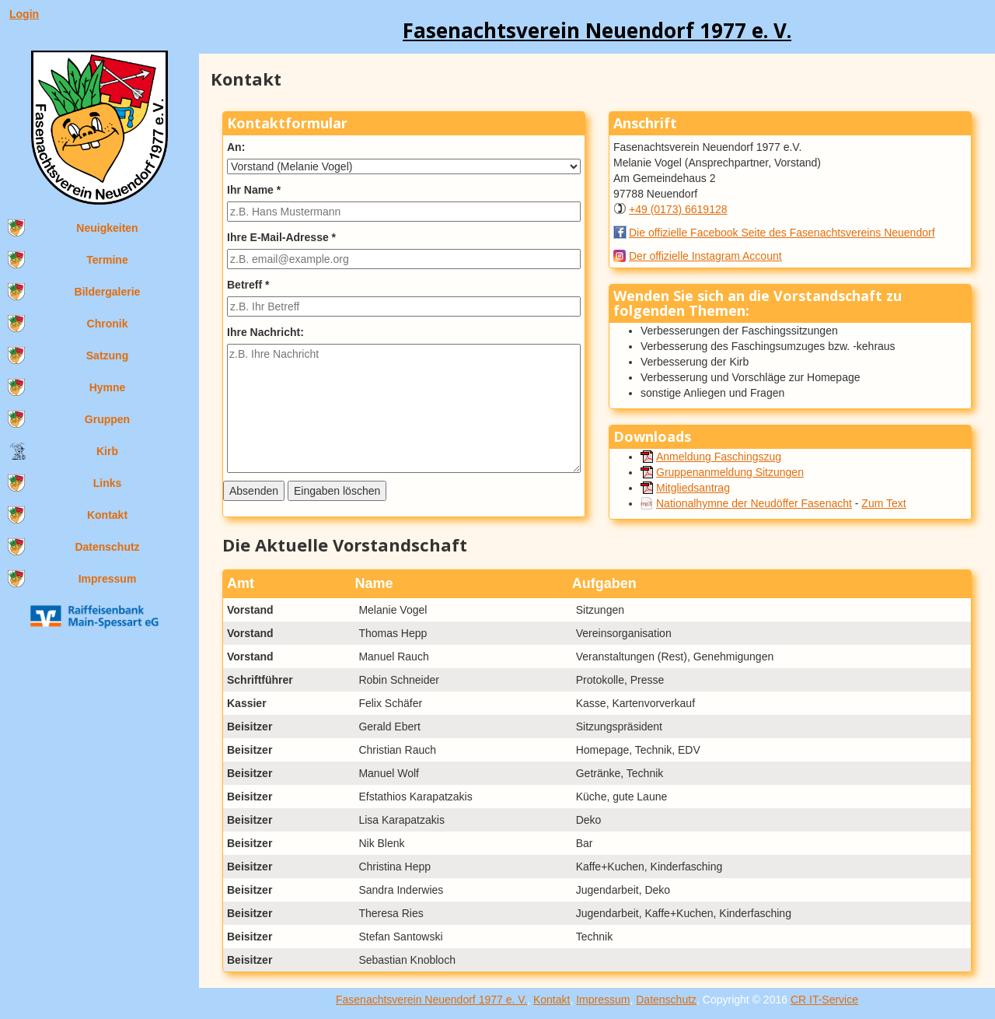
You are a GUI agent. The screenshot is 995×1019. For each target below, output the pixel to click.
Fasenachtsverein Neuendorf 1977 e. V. (431, 999)
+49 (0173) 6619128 (678, 209)
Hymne (107, 387)
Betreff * (248, 284)
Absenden (253, 491)
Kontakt (107, 515)
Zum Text (883, 503)
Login (24, 14)
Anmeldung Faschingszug (718, 456)
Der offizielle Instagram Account (705, 256)
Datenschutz (107, 547)
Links (107, 483)
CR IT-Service (824, 999)
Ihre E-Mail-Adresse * (281, 237)
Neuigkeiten (107, 228)
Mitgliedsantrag (693, 487)
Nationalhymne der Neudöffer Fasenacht (754, 503)
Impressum (108, 579)
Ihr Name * (254, 190)
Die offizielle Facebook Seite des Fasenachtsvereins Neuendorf (782, 232)
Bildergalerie (108, 291)
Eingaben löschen (337, 491)
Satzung (107, 355)
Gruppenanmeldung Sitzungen (730, 472)
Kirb (107, 451)
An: (236, 147)
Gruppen (107, 419)
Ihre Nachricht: (265, 332)
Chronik (107, 323)
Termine (106, 260)
